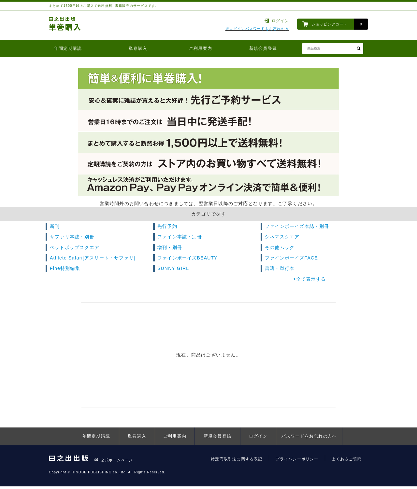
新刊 (55, 226)
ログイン (280, 21)
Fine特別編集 (65, 268)
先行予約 (167, 226)
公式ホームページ (117, 460)
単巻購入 (138, 48)
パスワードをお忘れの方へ (309, 436)
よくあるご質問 (347, 459)
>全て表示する (309, 279)
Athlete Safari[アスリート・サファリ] (93, 257)
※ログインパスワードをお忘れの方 (257, 29)
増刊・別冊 (169, 247)
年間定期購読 (68, 48)
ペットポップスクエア (74, 247)
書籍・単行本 (280, 268)
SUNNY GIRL (173, 268)
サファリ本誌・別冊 (72, 236)
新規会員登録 (263, 48)
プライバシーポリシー (297, 459)
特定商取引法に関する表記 (236, 459)
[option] (208, 132)
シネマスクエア (282, 236)
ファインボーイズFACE (291, 257)
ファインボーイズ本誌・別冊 (297, 226)
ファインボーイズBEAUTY (187, 257)
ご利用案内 (200, 48)
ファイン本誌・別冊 (179, 236)
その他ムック (280, 247)
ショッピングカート (330, 24)
